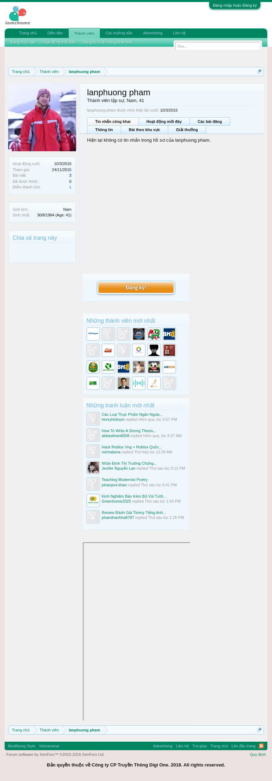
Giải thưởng (187, 130)
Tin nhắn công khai (113, 121)
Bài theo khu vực (144, 130)
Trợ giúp (199, 746)
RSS (261, 745)
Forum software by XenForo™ (55, 754)
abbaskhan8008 (115, 436)
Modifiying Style (21, 746)
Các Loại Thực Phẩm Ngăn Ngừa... (132, 414)
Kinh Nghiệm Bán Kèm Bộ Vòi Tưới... (134, 496)
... (140, 42)
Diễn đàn (55, 33)
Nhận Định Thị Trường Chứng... (129, 463)
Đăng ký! (136, 287)
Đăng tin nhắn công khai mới (107, 42)
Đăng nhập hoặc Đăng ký (235, 5)
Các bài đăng (210, 121)
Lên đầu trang (244, 746)
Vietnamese (49, 746)
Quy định (258, 754)
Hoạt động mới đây (164, 121)
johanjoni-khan (114, 485)
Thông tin (104, 130)
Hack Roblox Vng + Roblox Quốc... (132, 447)
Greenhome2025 (116, 501)
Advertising (152, 33)
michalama (111, 452)
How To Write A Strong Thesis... (129, 431)
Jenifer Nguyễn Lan (118, 468)
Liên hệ (179, 33)
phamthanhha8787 (118, 517)
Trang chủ (28, 33)
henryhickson (113, 419)
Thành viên (84, 33)
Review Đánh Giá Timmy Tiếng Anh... (134, 512)
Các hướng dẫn (119, 33)
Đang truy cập (23, 42)
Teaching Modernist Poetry (125, 479)
